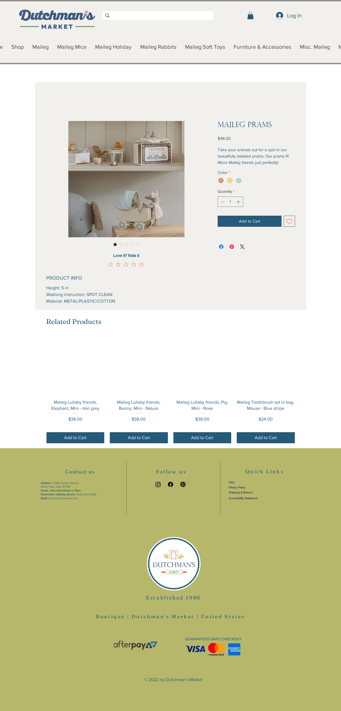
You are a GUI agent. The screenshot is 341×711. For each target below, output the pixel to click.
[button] (250, 15)
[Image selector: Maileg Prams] (115, 244)
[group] (170, 390)
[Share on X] (242, 246)
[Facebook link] (170, 484)
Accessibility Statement (243, 498)
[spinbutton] (230, 202)
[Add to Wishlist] (289, 221)
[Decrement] (221, 202)
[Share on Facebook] (221, 246)
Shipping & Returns (241, 492)
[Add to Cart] (75, 437)
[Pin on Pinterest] (231, 246)
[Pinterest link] (182, 484)
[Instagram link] (158, 484)
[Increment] (238, 202)
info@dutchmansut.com (63, 498)
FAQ (232, 482)
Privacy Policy (237, 487)
